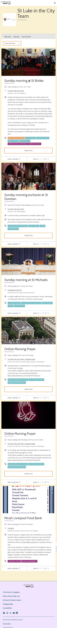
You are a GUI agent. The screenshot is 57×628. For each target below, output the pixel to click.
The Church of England (11, 592)
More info (28, 151)
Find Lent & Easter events (12, 600)
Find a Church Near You (11, 596)
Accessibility (7, 608)
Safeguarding (8, 604)
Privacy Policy (7, 624)
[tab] (14, 159)
